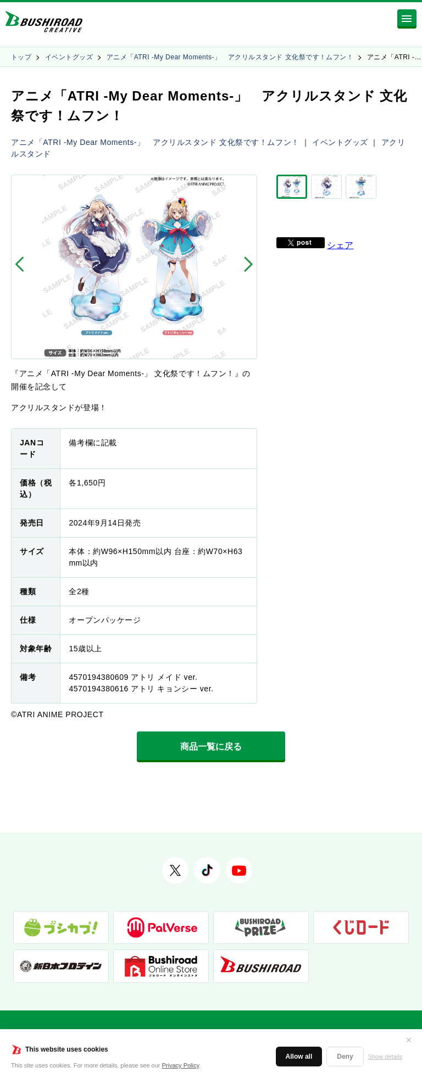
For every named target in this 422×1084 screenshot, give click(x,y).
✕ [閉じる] (409, 1040)
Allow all (299, 1056)
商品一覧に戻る (211, 746)
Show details (385, 1056)
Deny (345, 1056)
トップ (21, 57)
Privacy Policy (180, 1065)
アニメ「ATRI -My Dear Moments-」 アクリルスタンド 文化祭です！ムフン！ (230, 57)
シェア (340, 244)
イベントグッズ (69, 57)
